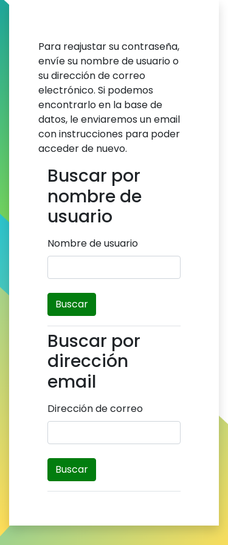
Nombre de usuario (92, 243)
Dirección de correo (95, 409)
